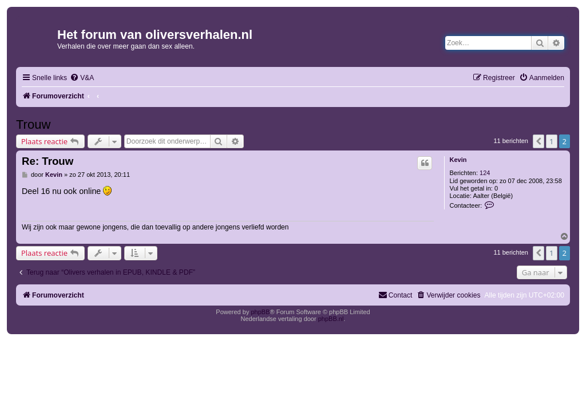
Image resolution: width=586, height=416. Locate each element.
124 (485, 172)
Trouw (33, 124)
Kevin (457, 159)
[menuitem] (82, 78)
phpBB (260, 311)
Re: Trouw (47, 161)
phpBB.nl (331, 318)
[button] (538, 141)
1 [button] (551, 141)
